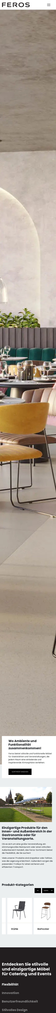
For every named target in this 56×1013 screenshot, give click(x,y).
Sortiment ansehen (20, 772)
